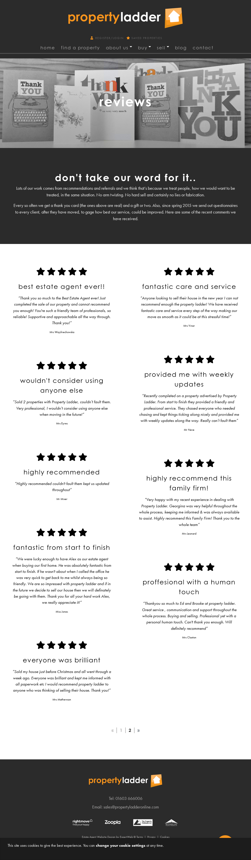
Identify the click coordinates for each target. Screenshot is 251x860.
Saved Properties (144, 38)
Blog (181, 47)
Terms (140, 837)
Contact (203, 47)
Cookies (164, 837)
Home (47, 47)
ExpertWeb (126, 837)
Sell (161, 47)
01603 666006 (128, 798)
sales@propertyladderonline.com (131, 807)
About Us (117, 47)
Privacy (151, 837)
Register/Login (107, 38)
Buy (143, 47)
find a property (80, 47)
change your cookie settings (120, 845)
